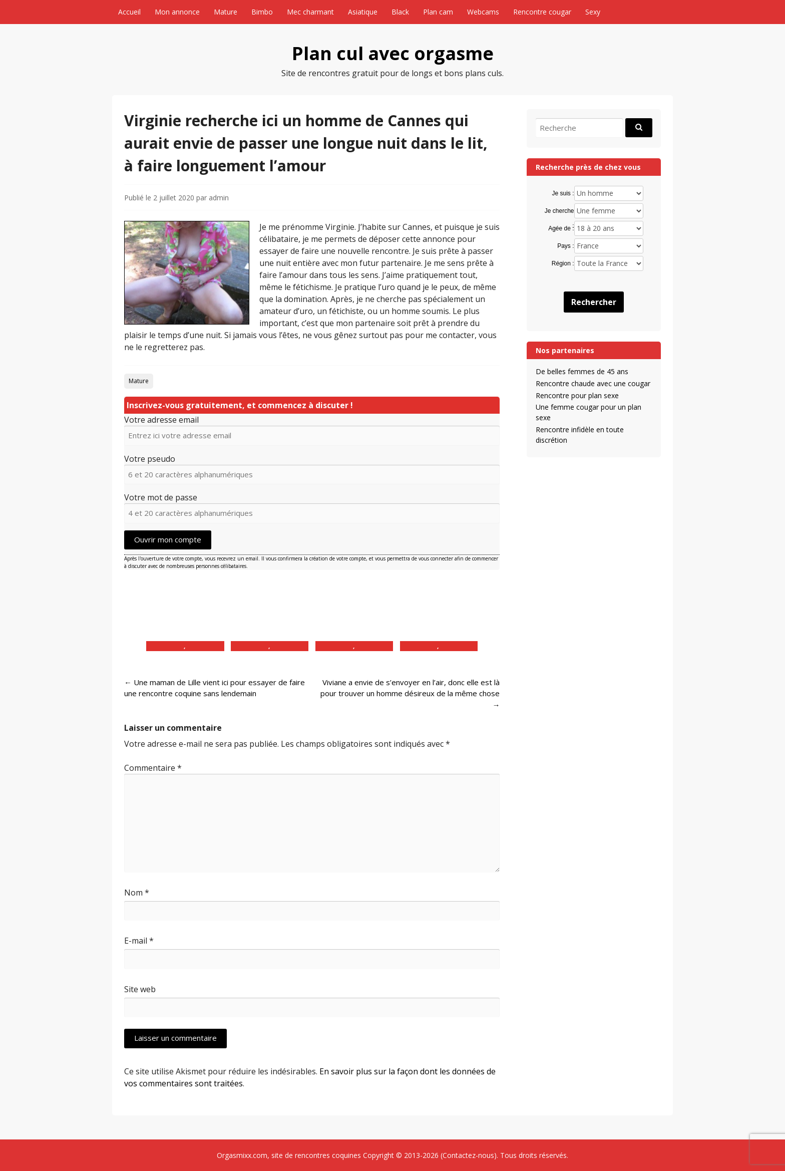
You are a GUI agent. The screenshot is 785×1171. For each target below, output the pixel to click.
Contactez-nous (468, 1155)
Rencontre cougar (542, 12)
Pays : (565, 245)
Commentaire (153, 767)
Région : (563, 263)
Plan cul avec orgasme (393, 53)
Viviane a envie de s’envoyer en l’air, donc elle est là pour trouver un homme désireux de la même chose (410, 693)
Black (400, 12)
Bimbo (262, 12)
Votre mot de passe (160, 497)
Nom (136, 892)
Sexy (592, 12)
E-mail (139, 940)
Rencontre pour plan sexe (577, 395)
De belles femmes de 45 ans (582, 371)
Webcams (483, 12)
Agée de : (561, 228)
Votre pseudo (149, 458)
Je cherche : (559, 211)
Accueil (129, 12)
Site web (140, 989)
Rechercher (593, 302)
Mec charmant (310, 12)
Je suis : (563, 193)
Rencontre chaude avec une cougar (593, 383)
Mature (225, 12)
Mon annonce (177, 12)
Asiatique (362, 12)
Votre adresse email (161, 419)
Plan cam (438, 12)
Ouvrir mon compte (167, 539)
